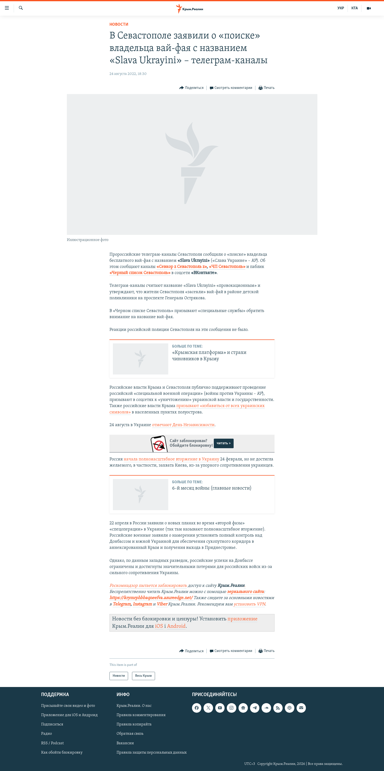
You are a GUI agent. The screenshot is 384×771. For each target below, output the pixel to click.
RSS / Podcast (52, 743)
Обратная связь (130, 734)
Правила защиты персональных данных (152, 753)
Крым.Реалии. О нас (134, 706)
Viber (162, 604)
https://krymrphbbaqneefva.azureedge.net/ (150, 598)
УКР (340, 8)
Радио (46, 734)
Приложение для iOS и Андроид (69, 715)
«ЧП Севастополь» (227, 267)
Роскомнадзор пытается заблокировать (148, 585)
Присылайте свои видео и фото (68, 706)
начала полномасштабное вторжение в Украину (171, 459)
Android (176, 626)
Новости (118, 24)
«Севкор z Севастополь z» (181, 267)
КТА (354, 8)
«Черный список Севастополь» (139, 273)
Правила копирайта (134, 725)
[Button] (191, 88)
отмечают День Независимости (183, 425)
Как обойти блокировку (62, 753)
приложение (242, 619)
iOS (159, 626)
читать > (224, 443)
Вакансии (125, 743)
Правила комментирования (141, 715)
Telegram (122, 604)
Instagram (142, 604)
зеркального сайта (245, 592)
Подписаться (52, 725)
